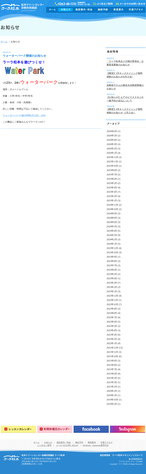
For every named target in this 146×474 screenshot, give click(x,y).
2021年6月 (112, 373)
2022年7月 (112, 317)
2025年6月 (112, 179)
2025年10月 (112, 166)
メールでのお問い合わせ (67, 445)
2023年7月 (112, 265)
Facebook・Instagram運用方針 (96, 445)
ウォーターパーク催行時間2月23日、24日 (24, 115)
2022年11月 (112, 300)
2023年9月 (112, 257)
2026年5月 (112, 135)
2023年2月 (112, 287)
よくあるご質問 (44, 445)
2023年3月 (112, 283)
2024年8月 (112, 218)
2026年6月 (112, 131)
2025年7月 (112, 174)
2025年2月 (112, 196)
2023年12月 (112, 248)
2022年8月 (112, 313)
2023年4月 (112, 278)
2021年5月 (112, 378)
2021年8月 (112, 365)
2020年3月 (112, 391)
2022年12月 (112, 296)
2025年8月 (112, 170)
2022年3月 (112, 334)
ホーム (52, 9)
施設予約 (103, 9)
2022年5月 (112, 326)
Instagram (127, 429)
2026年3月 (112, 144)
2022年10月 (112, 304)
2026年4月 (112, 140)
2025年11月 (112, 161)
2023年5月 (112, 274)
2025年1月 (112, 200)
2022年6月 (112, 321)
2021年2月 (112, 386)
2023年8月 (112, 261)
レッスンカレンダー (18, 429)
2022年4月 (112, 330)
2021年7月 (112, 369)
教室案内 (118, 9)
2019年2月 (112, 404)
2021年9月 (112, 360)
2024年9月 (112, 213)
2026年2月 (112, 148)
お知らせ (65, 9)
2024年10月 (112, 209)
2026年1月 (112, 153)
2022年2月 (112, 339)
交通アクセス (135, 9)
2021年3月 (112, 382)
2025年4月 (112, 187)
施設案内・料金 (84, 9)
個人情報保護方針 (136, 459)
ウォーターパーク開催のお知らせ (24, 55)
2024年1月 (112, 244)
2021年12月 (112, 347)
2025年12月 (112, 157)
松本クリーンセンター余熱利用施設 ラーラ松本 (11, 457)
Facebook (91, 429)
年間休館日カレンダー (54, 429)
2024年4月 (112, 231)
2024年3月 (112, 235)
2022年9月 (112, 308)
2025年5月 (112, 183)
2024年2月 (112, 239)
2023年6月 (112, 270)
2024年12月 (112, 205)
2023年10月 (112, 252)
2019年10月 (112, 399)
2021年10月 (112, 356)
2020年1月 (112, 395)
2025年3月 (112, 192)
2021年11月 (112, 352)
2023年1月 (112, 291)
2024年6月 (112, 222)
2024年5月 (112, 226)
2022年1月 (112, 343)
